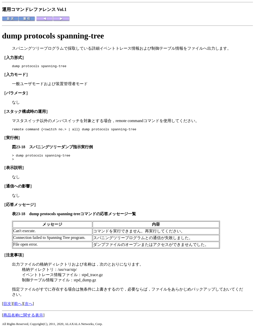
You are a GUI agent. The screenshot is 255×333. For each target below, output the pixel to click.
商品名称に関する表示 (23, 318)
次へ (29, 307)
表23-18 (20, 217)
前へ (18, 307)
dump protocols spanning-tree (53, 35)
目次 (7, 307)
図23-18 (20, 148)
